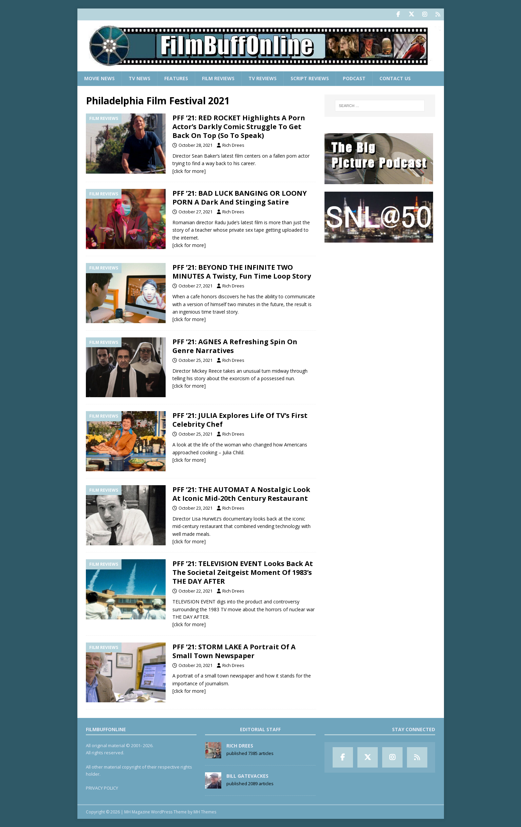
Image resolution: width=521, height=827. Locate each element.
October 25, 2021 (195, 360)
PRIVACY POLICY (102, 788)
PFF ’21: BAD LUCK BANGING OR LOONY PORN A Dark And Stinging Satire (239, 198)
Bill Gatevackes (247, 776)
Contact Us (395, 78)
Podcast (354, 78)
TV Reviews (262, 78)
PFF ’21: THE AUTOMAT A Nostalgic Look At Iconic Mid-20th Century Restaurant (241, 494)
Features (176, 78)
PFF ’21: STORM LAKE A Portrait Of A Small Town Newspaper (234, 651)
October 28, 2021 (195, 145)
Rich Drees (233, 145)
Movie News (99, 78)
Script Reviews (310, 78)
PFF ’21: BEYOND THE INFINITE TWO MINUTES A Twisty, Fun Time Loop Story (241, 272)
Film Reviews (218, 78)
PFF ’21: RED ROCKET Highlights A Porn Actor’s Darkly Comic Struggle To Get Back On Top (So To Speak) (238, 126)
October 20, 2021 (195, 665)
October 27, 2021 (195, 212)
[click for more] (189, 171)
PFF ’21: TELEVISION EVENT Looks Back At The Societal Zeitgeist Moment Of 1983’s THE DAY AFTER (242, 572)
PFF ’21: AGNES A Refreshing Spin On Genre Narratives (234, 346)
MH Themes (204, 812)
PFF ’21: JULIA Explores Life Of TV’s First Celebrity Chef (240, 420)
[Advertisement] (379, 292)
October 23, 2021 (195, 508)
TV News (139, 78)
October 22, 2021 (195, 591)
